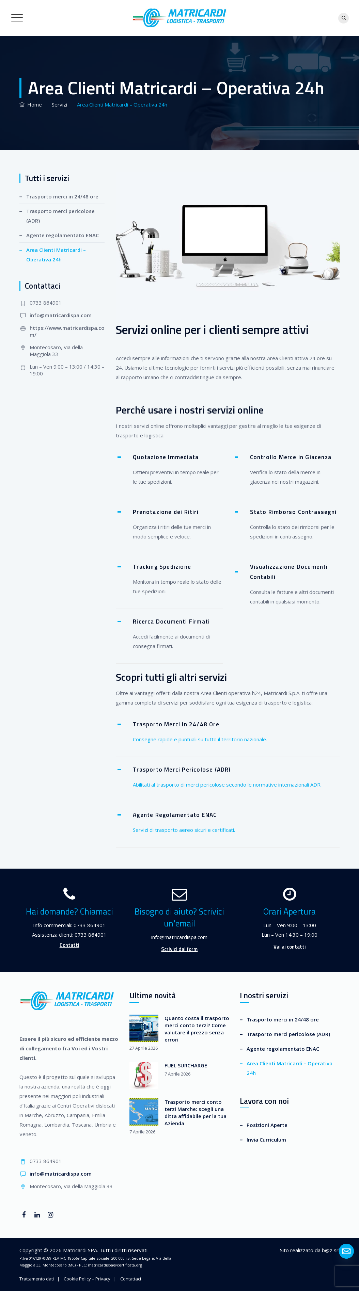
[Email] (346, 1251)
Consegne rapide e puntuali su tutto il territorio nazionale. (200, 739)
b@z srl (331, 1250)
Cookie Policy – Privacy (87, 1279)
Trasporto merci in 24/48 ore (62, 196)
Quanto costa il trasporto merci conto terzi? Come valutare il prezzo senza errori (197, 1029)
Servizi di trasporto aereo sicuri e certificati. (184, 829)
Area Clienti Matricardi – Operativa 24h (56, 254)
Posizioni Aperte (267, 1124)
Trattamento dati (36, 1279)
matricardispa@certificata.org (115, 1265)
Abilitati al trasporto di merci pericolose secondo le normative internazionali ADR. (227, 784)
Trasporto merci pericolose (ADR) (60, 216)
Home (30, 104)
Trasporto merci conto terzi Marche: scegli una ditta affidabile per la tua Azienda (196, 1112)
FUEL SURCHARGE (186, 1065)
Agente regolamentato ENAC (62, 235)
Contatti (69, 945)
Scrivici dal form (179, 949)
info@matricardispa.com (61, 315)
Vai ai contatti (290, 947)
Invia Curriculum (266, 1139)
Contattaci (130, 1279)
